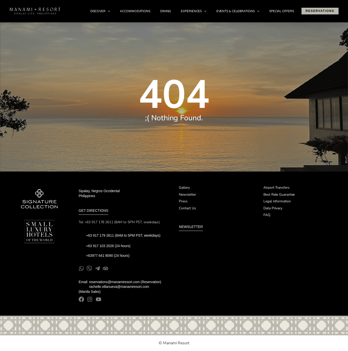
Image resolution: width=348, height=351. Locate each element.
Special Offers (281, 11)
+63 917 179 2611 (100, 235)
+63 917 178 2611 (99, 222)
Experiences (193, 11)
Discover (100, 11)
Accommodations (135, 11)
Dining (165, 11)
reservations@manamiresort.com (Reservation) (125, 282)
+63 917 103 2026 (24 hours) (108, 246)
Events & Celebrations (237, 11)
